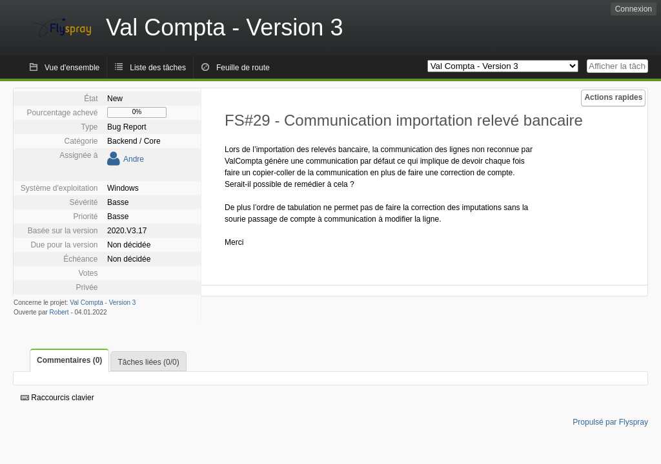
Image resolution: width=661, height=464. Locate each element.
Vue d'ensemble (72, 67)
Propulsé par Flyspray (610, 422)
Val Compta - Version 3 (103, 302)
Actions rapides (613, 97)
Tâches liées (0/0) (148, 362)
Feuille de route (243, 67)
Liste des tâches (158, 67)
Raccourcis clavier (57, 397)
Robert (59, 312)
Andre (133, 159)
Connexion (633, 9)
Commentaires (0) (69, 360)
